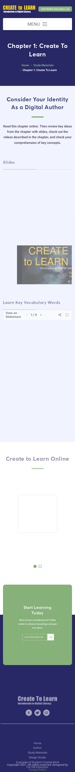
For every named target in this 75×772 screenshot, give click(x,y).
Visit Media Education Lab (55, 9)
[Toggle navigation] (37, 24)
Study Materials (43, 65)
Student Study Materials (38, 633)
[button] (35, 566)
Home (25, 65)
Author (37, 756)
